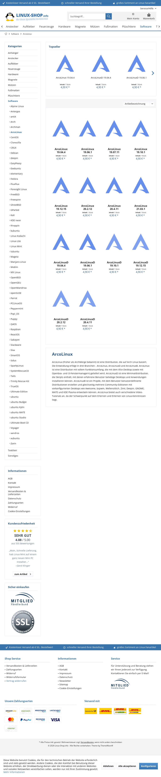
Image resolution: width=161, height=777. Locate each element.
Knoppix (14, 225)
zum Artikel (22, 574)
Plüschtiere (14, 95)
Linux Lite (15, 241)
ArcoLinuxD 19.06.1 (137, 77)
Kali (12, 215)
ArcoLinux (16, 132)
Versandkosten (87, 742)
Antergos (15, 111)
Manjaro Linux (18, 261)
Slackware (15, 344)
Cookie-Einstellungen (19, 511)
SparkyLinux (16, 365)
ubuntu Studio (18, 417)
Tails (13, 376)
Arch (13, 121)
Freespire (15, 199)
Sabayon (15, 339)
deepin (14, 158)
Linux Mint (16, 246)
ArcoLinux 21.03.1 (140, 207)
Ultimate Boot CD (19, 422)
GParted (14, 209)
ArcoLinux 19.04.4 (65, 77)
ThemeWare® (107, 745)
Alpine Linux (17, 106)
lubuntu (14, 251)
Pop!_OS (14, 313)
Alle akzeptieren (127, 766)
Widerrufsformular (16, 677)
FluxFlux (14, 184)
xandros (14, 433)
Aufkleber (13, 63)
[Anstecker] (12, 27)
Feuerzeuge (14, 68)
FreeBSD (14, 194)
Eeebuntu (15, 168)
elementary (16, 173)
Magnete (12, 79)
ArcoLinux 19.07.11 (114, 150)
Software (13, 101)
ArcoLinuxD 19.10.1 (114, 264)
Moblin (14, 267)
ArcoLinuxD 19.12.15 (140, 264)
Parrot (13, 298)
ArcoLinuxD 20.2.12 (61, 321)
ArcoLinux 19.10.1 (140, 150)
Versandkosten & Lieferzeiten (17, 493)
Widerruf (12, 506)
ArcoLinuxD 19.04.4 (101, 77)
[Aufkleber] (29, 27)
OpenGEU (15, 282)
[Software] (146, 27)
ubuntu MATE (17, 412)
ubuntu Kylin (17, 407)
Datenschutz (14, 498)
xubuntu (15, 438)
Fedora (14, 178)
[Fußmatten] (111, 27)
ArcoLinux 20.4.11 (114, 207)
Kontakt (12, 482)
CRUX (13, 147)
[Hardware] (64, 27)
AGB (10, 478)
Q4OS (13, 324)
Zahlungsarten (15, 502)
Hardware (13, 74)
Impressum (14, 487)
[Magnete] (80, 27)
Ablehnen (108, 766)
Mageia (14, 256)
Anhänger (13, 52)
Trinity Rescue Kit (19, 381)
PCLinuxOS (16, 303)
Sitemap (63, 684)
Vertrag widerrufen (16, 680)
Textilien (12, 450)
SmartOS (15, 355)
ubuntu (14, 396)
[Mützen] (95, 27)
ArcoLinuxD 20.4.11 (87, 321)
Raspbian (15, 329)
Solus (13, 360)
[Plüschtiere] (129, 27)
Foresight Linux (18, 189)
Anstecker (13, 58)
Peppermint (16, 308)
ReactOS (14, 334)
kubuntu (15, 230)
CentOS (14, 137)
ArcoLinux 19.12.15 (61, 207)
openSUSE (15, 292)
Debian (14, 152)
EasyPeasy (15, 163)
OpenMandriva (18, 287)
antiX (13, 116)
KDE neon (15, 220)
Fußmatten (13, 90)
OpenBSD (15, 277)
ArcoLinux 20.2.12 (87, 207)
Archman (15, 126)
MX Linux (15, 272)
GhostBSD (15, 204)
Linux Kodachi (17, 235)
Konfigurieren (148, 766)
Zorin (13, 443)
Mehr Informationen (14, 772)
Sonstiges (13, 455)
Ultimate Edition (19, 391)
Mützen (12, 84)
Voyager (14, 427)
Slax (12, 350)
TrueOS (14, 386)
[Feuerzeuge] (46, 27)
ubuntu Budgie (18, 401)
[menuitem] (147, 8)
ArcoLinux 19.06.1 (87, 150)
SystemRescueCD (19, 370)
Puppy (13, 318)
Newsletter (65, 680)
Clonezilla (15, 142)
